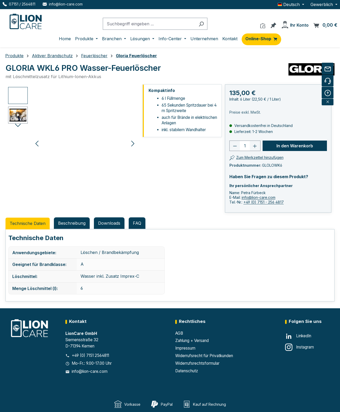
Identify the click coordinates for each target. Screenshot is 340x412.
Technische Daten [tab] (28, 223)
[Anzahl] (245, 146)
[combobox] (149, 24)
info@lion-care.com (258, 197)
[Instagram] (299, 347)
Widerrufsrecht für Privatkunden (204, 355)
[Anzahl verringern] (234, 146)
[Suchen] (201, 24)
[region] (72, 143)
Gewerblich (322, 4)
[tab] (72, 223)
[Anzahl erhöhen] (255, 146)
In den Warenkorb (294, 145)
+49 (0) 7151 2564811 (90, 355)
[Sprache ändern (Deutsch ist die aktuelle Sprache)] (291, 4)
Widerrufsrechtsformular (197, 363)
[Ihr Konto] (295, 23)
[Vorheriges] (37, 143)
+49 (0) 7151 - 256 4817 (263, 202)
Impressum (185, 348)
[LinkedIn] (298, 336)
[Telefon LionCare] (19, 4)
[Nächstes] (133, 143)
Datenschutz (186, 370)
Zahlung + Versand (192, 340)
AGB (179, 333)
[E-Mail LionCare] (63, 4)
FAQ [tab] (137, 223)
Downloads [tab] (109, 223)
